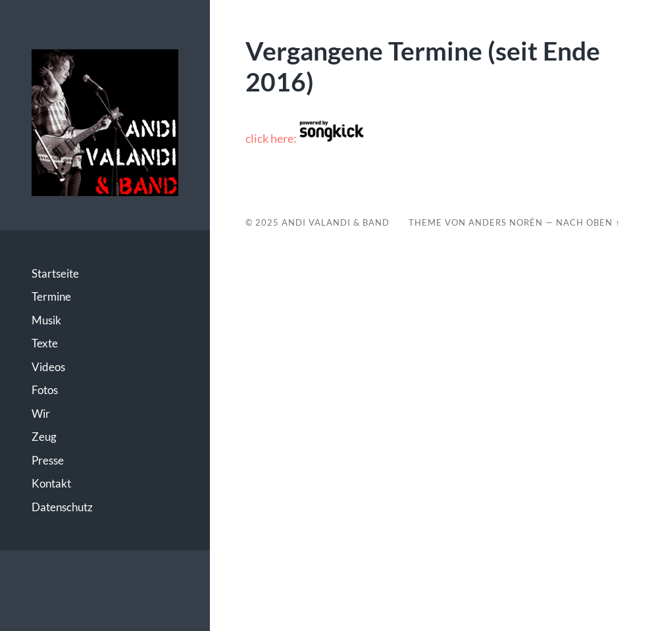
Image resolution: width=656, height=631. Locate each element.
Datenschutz (62, 507)
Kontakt (51, 483)
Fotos (45, 390)
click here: (305, 138)
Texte (45, 343)
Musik (46, 320)
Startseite (55, 273)
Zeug (44, 436)
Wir (41, 413)
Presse (48, 460)
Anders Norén (505, 222)
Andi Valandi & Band (336, 222)
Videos (48, 367)
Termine (51, 296)
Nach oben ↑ (588, 222)
